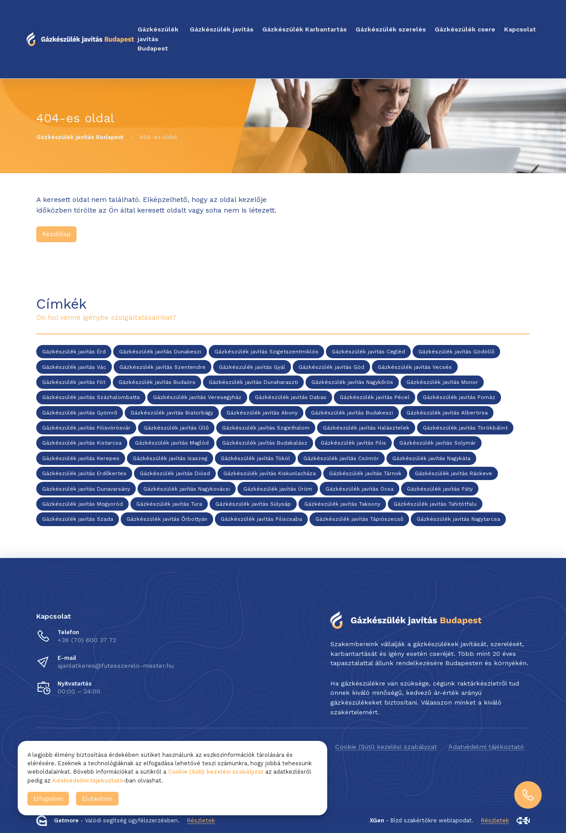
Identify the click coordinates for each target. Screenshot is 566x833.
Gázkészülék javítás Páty (440, 489)
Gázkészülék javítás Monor (442, 382)
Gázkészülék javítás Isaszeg (170, 458)
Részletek (201, 820)
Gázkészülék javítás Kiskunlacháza (269, 474)
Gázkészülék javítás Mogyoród (82, 504)
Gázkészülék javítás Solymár (437, 443)
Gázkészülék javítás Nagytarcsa (458, 519)
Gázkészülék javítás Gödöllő (456, 352)
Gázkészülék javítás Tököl (255, 458)
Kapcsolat (520, 29)
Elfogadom (48, 798)
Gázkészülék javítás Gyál (252, 367)
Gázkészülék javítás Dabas (290, 398)
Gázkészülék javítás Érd (74, 352)
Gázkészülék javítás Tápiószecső (359, 519)
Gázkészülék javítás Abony (262, 413)
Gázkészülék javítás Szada (77, 519)
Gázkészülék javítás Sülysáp (253, 504)
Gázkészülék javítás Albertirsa (447, 413)
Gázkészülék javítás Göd (331, 367)
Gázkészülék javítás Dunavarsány (86, 489)
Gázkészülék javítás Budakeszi (352, 413)
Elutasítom (97, 798)
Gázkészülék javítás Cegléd (368, 352)
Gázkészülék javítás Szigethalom (266, 428)
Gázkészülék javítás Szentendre (162, 367)
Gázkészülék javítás (221, 29)
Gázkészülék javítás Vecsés (415, 367)
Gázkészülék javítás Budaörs (157, 382)
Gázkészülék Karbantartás (304, 29)
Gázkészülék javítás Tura (169, 504)
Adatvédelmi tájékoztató (486, 746)
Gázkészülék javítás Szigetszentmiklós (266, 352)
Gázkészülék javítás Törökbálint (465, 428)
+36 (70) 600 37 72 (86, 639)
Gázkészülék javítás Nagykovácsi (186, 489)
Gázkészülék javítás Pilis (353, 443)
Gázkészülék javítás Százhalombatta (91, 398)
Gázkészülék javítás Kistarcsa (82, 443)
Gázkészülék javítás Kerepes (80, 458)
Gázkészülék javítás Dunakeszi (160, 352)
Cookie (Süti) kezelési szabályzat (386, 746)
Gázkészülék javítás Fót (73, 382)
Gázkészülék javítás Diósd (175, 474)
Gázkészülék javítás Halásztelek (366, 428)
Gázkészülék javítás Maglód (172, 443)
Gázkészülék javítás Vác (74, 367)
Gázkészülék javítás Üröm (277, 489)
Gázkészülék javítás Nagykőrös (352, 382)
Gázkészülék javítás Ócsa (359, 489)
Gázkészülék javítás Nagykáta (431, 458)
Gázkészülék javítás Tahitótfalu (435, 504)
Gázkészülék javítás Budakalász (264, 443)
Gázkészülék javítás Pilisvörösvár (86, 428)
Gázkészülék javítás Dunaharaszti (253, 382)
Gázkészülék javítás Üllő (176, 428)
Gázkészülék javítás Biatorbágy (171, 413)
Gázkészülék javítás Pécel (374, 398)
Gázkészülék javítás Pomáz (459, 398)
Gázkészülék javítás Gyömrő (79, 413)
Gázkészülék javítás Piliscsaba (261, 519)
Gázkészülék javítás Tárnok (365, 474)
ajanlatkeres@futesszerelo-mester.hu (115, 665)
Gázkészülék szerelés (391, 29)
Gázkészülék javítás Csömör (341, 458)
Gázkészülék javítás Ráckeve (453, 474)
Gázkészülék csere (465, 29)
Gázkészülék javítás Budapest (158, 39)
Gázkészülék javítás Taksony (342, 504)
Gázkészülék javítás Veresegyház (197, 398)
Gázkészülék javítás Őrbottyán (166, 519)
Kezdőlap (56, 233)
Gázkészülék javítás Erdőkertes (84, 474)
